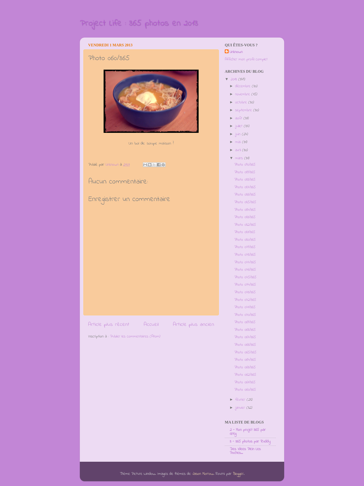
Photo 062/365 (245, 375)
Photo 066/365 (245, 345)
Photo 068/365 (245, 330)
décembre (243, 86)
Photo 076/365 (245, 270)
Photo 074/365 (245, 285)
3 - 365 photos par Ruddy (250, 441)
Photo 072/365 (245, 300)
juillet (239, 126)
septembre (244, 110)
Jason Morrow (202, 474)
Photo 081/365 (244, 232)
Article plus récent (108, 324)
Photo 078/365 (245, 255)
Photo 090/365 (244, 165)
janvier (240, 408)
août (239, 118)
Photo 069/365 (244, 322)
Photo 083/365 (244, 217)
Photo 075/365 (245, 277)
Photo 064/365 (245, 360)
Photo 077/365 (245, 262)
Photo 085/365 (245, 202)
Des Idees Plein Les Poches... (245, 451)
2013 (234, 79)
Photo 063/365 (245, 367)
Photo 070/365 (245, 315)
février (241, 400)
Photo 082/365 (245, 225)
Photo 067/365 (245, 337)
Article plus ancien (193, 324)
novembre (243, 94)
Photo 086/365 (245, 194)
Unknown (236, 52)
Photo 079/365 (244, 247)
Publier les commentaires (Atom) (135, 336)
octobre (241, 102)
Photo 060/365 (245, 390)
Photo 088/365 (244, 180)
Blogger (238, 474)
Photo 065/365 (245, 352)
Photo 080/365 (245, 240)
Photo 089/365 (244, 172)
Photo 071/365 (244, 307)
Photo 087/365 (245, 187)
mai (238, 142)
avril (238, 150)
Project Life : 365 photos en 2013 (139, 23)
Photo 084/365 (245, 210)
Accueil (151, 324)
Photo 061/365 (244, 382)
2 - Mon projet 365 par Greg (248, 432)
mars (239, 158)
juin (238, 134)
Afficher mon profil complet (246, 59)
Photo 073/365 (245, 292)
